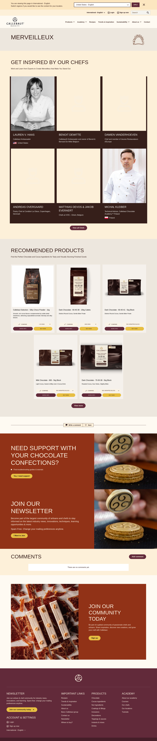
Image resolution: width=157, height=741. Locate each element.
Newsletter (65, 719)
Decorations (96, 715)
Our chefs (125, 705)
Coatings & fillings (98, 708)
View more (78, 406)
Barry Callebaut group (69, 712)
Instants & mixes (98, 722)
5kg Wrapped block (133, 324)
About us (64, 708)
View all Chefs (78, 228)
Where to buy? (67, 722)
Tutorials (125, 712)
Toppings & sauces (99, 719)
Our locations (127, 708)
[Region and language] (102, 5)
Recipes (92, 22)
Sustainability (66, 705)
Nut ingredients (97, 705)
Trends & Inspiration (106, 22)
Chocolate (95, 698)
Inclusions (95, 712)
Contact (147, 22)
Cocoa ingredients (99, 701)
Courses (125, 701)
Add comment (137, 557)
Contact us (65, 715)
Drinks (94, 726)
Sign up (94, 638)
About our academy (129, 698)
